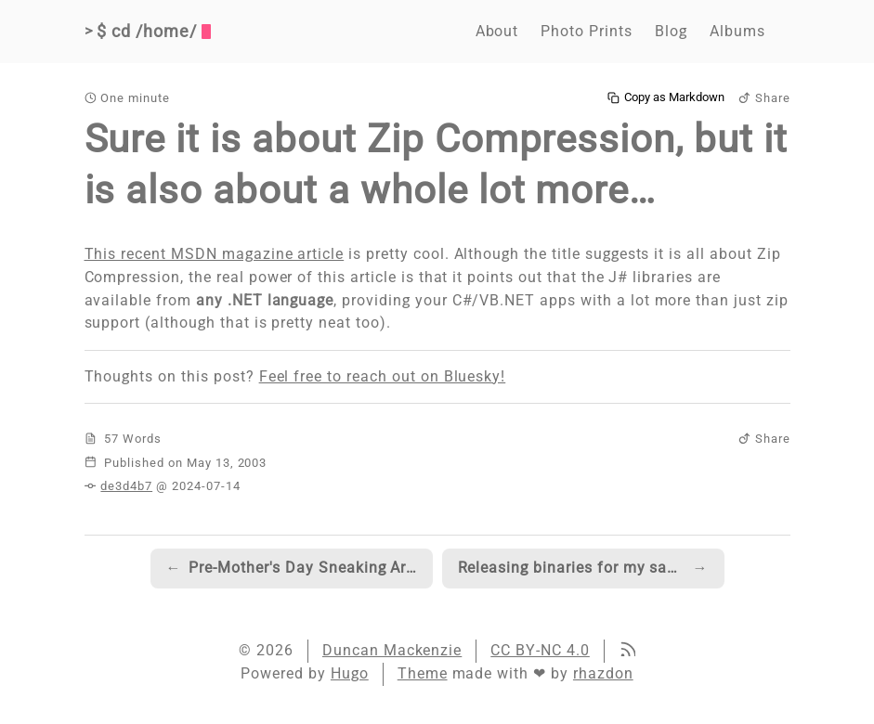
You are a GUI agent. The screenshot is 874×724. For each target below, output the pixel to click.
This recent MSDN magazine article (215, 254)
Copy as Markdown (665, 97)
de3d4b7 (126, 486)
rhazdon (603, 673)
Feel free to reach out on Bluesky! (382, 376)
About (497, 31)
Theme (423, 673)
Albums (737, 31)
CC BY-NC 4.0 (540, 650)
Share (764, 98)
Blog (671, 31)
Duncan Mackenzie (392, 650)
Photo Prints (587, 31)
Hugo (350, 673)
